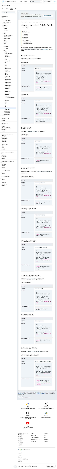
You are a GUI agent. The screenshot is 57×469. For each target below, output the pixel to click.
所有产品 (20, 461)
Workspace (10, 1)
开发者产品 (20, 438)
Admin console (6, 5)
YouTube (46, 441)
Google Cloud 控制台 (35, 439)
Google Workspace (27, 22)
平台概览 (20, 436)
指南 (6, 8)
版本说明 (20, 440)
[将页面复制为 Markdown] (26, 28)
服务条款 (20, 444)
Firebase (20, 457)
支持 (16, 8)
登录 (54, 1)
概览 (2, 8)
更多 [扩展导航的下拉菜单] (25, 1)
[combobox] (36, 1)
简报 (45, 437)
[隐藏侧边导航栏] (15, 466)
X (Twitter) (46, 439)
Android (20, 453)
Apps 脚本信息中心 (35, 437)
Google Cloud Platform (22, 459)
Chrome (20, 455)
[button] (8, 19)
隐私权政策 (23, 466)
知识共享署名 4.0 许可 (38, 392)
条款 (19, 466)
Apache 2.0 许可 (21, 393)
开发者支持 (20, 442)
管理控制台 (33, 435)
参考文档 (41, 22)
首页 (21, 1)
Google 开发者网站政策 (40, 393)
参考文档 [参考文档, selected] (11, 8)
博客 (45, 435)
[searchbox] (8, 12)
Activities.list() (45, 49)
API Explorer (33, 441)
